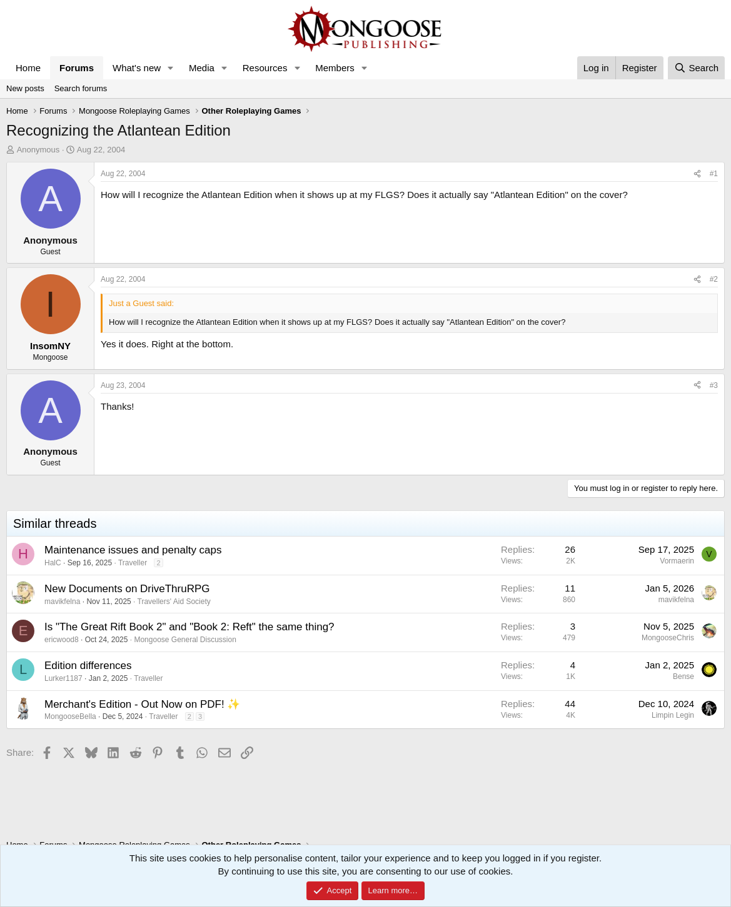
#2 (714, 279)
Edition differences (88, 666)
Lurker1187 (63, 678)
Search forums (81, 88)
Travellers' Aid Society (174, 601)
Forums (76, 67)
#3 (714, 385)
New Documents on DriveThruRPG (127, 589)
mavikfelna (62, 601)
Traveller (132, 562)
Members (335, 67)
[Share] (697, 174)
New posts (25, 88)
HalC (52, 562)
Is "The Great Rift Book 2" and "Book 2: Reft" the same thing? (189, 627)
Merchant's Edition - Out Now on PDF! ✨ (142, 704)
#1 (714, 173)
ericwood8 (61, 639)
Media (201, 67)
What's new (137, 67)
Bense (683, 676)
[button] (170, 67)
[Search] (696, 67)
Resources (265, 67)
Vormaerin (677, 561)
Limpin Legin (673, 715)
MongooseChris (668, 637)
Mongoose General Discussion (185, 639)
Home (28, 67)
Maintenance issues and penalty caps (133, 550)
